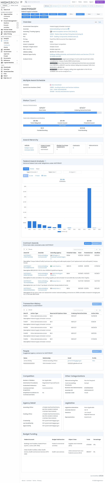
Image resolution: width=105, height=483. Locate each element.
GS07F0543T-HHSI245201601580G (29, 289)
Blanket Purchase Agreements (62, 146)
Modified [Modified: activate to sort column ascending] (97, 253)
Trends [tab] (26, 169)
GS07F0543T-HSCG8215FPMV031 (29, 267)
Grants (6, 18)
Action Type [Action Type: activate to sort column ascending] (34, 313)
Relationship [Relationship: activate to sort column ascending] (46, 358)
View (52, 85)
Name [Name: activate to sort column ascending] (25, 358)
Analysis (62, 14)
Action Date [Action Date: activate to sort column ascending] (95, 313)
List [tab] (96, 22)
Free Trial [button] (99, 2)
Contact (28, 480)
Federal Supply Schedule (45, 146)
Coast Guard (56, 266)
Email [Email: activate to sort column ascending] (69, 358)
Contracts (7, 16)
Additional (44, 17)
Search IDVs (26, 6)
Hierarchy (53, 14)
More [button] (73, 2)
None (51, 42)
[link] (100, 249)
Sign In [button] (91, 2)
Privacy (39, 480)
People (6, 56)
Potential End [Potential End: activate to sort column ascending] (88, 253)
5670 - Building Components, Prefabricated (63, 36)
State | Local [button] (14, 5)
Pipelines (6, 23)
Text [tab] (99, 22)
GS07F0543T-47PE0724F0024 (28, 256)
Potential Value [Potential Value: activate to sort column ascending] (71, 253)
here (70, 71)
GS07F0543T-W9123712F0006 (28, 274)
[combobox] (49, 2)
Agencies (6, 54)
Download (58, 85)
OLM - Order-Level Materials (58, 89)
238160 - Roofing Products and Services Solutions (64, 87)
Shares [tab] (32, 169)
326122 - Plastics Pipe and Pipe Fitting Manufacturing (65, 34)
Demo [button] (85, 2)
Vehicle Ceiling (27, 52)
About (23, 480)
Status (44, 14)
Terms (34, 480)
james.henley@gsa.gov (74, 361)
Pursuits (6, 25)
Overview (26, 14)
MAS (35, 14)
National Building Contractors (59, 29)
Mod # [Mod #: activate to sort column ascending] (26, 313)
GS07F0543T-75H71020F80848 (28, 281)
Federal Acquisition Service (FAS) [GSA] (63, 31)
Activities (6, 27)
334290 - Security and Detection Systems (62, 91)
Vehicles (6, 43)
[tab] (25, 175)
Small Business (88, 388)
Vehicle (27, 145)
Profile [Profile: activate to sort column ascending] (94, 358)
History (26, 17)
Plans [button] (80, 2)
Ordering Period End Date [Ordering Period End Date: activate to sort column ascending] (79, 313)
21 (73, 148)
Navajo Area (55, 281)
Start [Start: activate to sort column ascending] (79, 253)
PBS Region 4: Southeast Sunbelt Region (57, 256)
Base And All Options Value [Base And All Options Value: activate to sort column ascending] (58, 313)
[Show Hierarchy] (76, 31)
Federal (5, 5)
